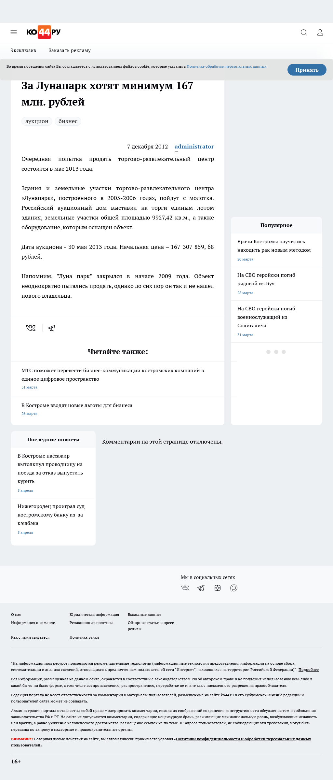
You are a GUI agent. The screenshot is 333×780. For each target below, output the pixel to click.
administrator (194, 146)
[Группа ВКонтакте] (185, 587)
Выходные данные (144, 614)
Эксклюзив (23, 50)
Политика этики (84, 637)
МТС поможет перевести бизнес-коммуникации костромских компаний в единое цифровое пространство (117, 379)
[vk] (31, 328)
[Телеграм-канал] (201, 587)
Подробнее (309, 669)
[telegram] (53, 328)
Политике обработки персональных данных (226, 66)
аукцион (36, 121)
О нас (16, 614)
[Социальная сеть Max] (234, 587)
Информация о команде (33, 622)
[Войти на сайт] (319, 32)
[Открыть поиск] (303, 32)
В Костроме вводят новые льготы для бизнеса (117, 410)
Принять (307, 69)
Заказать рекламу (70, 50)
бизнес (68, 121)
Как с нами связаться (30, 637)
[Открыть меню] (13, 32)
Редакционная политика (91, 622)
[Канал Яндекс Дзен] (217, 587)
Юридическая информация (94, 614)
